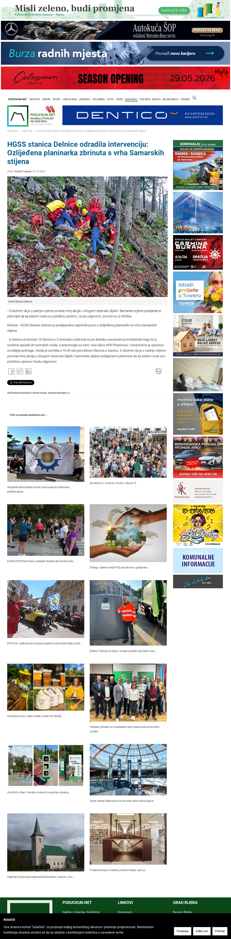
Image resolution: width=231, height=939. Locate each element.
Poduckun (13, 131)
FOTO (110, 99)
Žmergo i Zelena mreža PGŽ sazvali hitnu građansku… (119, 567)
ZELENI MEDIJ (170, 99)
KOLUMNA (99, 99)
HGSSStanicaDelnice (20, 392)
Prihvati (220, 931)
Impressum (125, 912)
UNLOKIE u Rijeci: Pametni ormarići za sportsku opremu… (38, 792)
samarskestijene (58, 392)
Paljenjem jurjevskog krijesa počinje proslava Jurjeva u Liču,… (41, 876)
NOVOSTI (34, 99)
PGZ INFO (145, 99)
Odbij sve (202, 931)
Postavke (183, 931)
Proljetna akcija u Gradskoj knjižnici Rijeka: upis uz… (118, 870)
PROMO (185, 99)
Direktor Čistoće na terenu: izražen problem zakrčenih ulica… (123, 651)
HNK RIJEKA (70, 99)
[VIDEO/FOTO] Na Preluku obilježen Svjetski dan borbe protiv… (41, 561)
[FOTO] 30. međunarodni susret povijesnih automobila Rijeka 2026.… (44, 643)
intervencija (40, 392)
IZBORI (46, 99)
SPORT (56, 99)
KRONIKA (84, 99)
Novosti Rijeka (182, 912)
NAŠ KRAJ (131, 99)
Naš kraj (27, 131)
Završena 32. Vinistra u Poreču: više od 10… (114, 483)
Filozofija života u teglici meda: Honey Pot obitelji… (35, 716)
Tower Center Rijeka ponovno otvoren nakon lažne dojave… (122, 801)
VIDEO (119, 99)
